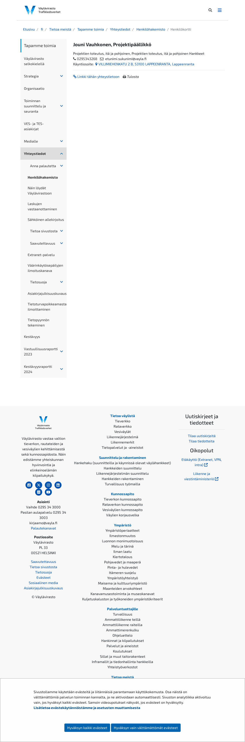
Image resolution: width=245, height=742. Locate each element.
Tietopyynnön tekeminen (38, 322)
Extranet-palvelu (41, 255)
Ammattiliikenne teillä (122, 619)
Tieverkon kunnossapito (123, 499)
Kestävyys (32, 336)
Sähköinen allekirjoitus (46, 219)
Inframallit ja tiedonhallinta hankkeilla (122, 662)
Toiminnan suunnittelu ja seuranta (35, 106)
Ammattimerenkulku (122, 630)
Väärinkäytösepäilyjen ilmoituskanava (45, 268)
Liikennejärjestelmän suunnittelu (122, 473)
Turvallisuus (122, 614)
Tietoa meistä (59, 29)
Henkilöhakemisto (150, 29)
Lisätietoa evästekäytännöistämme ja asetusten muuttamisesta (87, 707)
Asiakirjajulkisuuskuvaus (47, 293)
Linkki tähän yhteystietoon (96, 76)
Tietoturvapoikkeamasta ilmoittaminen (47, 306)
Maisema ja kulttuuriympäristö (122, 583)
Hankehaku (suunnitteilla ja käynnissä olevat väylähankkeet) (122, 463)
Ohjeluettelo (122, 635)
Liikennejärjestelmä (122, 437)
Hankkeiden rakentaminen (122, 478)
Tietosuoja (38, 282)
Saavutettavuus (42, 243)
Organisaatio (34, 88)
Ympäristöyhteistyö (122, 578)
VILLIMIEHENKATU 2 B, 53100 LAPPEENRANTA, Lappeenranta (144, 64)
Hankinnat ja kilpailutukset (122, 640)
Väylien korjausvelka (122, 515)
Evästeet (43, 577)
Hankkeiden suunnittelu (123, 468)
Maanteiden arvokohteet (122, 588)
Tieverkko (122, 421)
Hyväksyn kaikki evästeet (87, 728)
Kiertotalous (122, 557)
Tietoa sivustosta (44, 231)
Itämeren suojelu (122, 572)
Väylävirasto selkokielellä (34, 61)
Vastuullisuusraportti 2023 (41, 351)
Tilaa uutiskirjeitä (202, 436)
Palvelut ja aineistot (122, 646)
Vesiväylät (122, 431)
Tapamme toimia (90, 29)
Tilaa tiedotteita (201, 441)
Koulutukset (122, 651)
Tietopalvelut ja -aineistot (122, 447)
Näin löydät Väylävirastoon (40, 190)
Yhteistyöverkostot (122, 667)
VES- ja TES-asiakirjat (34, 126)
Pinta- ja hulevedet (122, 567)
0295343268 (87, 59)
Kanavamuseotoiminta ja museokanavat (122, 594)
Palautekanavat (43, 528)
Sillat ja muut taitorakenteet (122, 656)
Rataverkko (123, 426)
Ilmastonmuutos (122, 535)
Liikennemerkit (122, 442)
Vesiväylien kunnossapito (122, 509)
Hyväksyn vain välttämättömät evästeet (146, 728)
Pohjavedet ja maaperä (122, 562)
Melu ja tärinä (122, 546)
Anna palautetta (43, 166)
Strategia (31, 76)
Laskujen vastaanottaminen (42, 206)
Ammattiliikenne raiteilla (122, 625)
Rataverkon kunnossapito (122, 504)
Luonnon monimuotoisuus (122, 541)
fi (41, 29)
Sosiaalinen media (43, 583)
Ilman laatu (122, 551)
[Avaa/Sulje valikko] (220, 10)
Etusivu (29, 29)
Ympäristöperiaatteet (122, 530)
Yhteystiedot (119, 29)
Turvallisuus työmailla (122, 484)
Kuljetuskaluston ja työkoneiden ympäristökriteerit (122, 599)
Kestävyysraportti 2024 (38, 369)
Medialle (31, 141)
